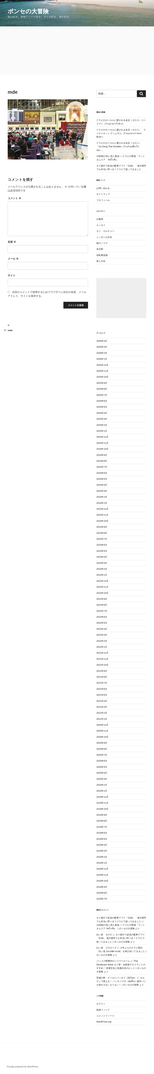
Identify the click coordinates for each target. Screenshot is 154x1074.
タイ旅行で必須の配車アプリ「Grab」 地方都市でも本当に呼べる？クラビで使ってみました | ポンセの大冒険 (120, 938)
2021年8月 (101, 677)
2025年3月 (101, 419)
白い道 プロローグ (106, 947)
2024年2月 (101, 497)
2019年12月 (102, 797)
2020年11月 (102, 731)
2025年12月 (102, 365)
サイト (11, 275)
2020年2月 (101, 785)
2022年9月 (101, 599)
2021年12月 (102, 653)
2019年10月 (102, 809)
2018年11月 (102, 875)
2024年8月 (101, 461)
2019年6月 (101, 833)
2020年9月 (101, 743)
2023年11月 (102, 515)
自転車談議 (102, 255)
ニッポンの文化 (104, 237)
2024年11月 (102, 443)
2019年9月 (101, 815)
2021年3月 (101, 707)
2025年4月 (101, 413)
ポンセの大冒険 (28, 11)
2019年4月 (101, 845)
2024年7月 (101, 467)
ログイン (100, 1003)
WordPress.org (103, 1021)
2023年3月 (101, 563)
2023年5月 (101, 551)
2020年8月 (101, 749)
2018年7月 (101, 899)
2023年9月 (101, 527)
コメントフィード (105, 1015)
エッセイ (100, 225)
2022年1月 (101, 647)
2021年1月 (101, 719)
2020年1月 (101, 791)
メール (13, 258)
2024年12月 (102, 437)
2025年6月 (101, 401)
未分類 (99, 249)
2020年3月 (101, 779)
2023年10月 (102, 521)
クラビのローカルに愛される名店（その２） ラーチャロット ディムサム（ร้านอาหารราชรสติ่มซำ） (121, 133)
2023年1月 (101, 575)
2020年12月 (102, 725)
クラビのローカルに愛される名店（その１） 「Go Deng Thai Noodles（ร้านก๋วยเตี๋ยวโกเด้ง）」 (119, 146)
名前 (12, 242)
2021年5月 (101, 695)
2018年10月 (102, 881)
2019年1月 (101, 863)
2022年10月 (102, 593)
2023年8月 (101, 533)
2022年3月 (101, 635)
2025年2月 (101, 425)
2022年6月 (101, 617)
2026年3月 (101, 347)
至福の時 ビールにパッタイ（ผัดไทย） (116, 977)
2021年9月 (101, 671)
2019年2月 (101, 857)
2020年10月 (102, 737)
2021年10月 (102, 665)
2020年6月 (101, 761)
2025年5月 (101, 407)
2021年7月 (101, 683)
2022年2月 (101, 641)
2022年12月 (102, 581)
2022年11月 (102, 587)
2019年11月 (102, 803)
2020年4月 (101, 773)
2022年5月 (101, 623)
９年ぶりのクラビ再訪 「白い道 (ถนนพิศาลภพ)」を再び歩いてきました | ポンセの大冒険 (121, 951)
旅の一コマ (102, 243)
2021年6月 (101, 689)
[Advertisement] (77, 50)
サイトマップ (103, 194)
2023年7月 (101, 539)
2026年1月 (101, 359)
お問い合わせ (103, 188)
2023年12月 (102, 509)
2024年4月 (101, 485)
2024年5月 (101, 479)
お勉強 (99, 219)
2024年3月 (101, 491)
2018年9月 (101, 887)
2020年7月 (101, 755)
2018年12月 (102, 869)
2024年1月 (101, 503)
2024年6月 (101, 473)
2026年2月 (101, 353)
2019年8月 (101, 821)
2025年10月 (102, 377)
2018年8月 (101, 893)
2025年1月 (101, 431)
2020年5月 (101, 767)
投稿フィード (103, 1010)
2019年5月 (101, 839)
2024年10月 (102, 449)
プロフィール (103, 200)
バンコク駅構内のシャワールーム (113, 961)
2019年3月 (101, 851)
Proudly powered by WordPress (22, 1066)
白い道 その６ (104, 934)
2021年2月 (101, 713)
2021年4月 (101, 701)
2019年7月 (101, 827)
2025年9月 (101, 383)
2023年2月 (101, 569)
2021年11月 (102, 659)
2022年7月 (101, 611)
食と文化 (100, 261)
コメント (14, 198)
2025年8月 (101, 389)
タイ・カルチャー (105, 231)
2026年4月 (101, 341)
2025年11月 (102, 371)
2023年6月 (101, 545)
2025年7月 (101, 395)
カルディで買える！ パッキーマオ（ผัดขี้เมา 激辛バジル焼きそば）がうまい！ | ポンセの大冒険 (121, 981)
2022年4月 (101, 629)
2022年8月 (101, 605)
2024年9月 (101, 455)
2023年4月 (101, 557)
